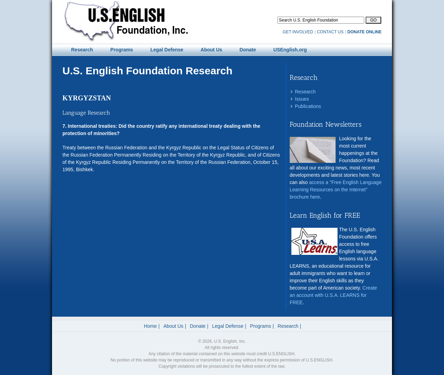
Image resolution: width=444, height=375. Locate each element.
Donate (198, 326)
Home (150, 326)
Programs (260, 326)
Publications (308, 106)
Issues (302, 99)
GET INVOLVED (298, 32)
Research (305, 91)
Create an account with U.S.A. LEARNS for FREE (333, 295)
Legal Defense (228, 326)
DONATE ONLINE (365, 32)
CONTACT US (330, 32)
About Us (173, 326)
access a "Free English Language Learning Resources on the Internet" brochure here (336, 190)
